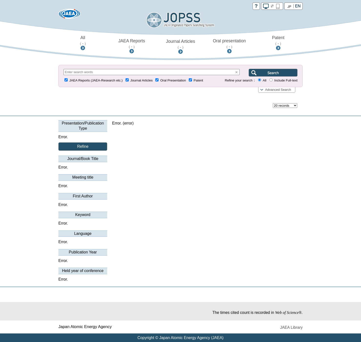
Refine (82, 146)
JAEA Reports (131, 43)
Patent (278, 40)
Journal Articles (180, 44)
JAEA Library (291, 327)
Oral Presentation (173, 80)
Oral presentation (229, 43)
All (83, 40)
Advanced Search (278, 89)
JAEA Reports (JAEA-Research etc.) (96, 80)
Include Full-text (285, 80)
